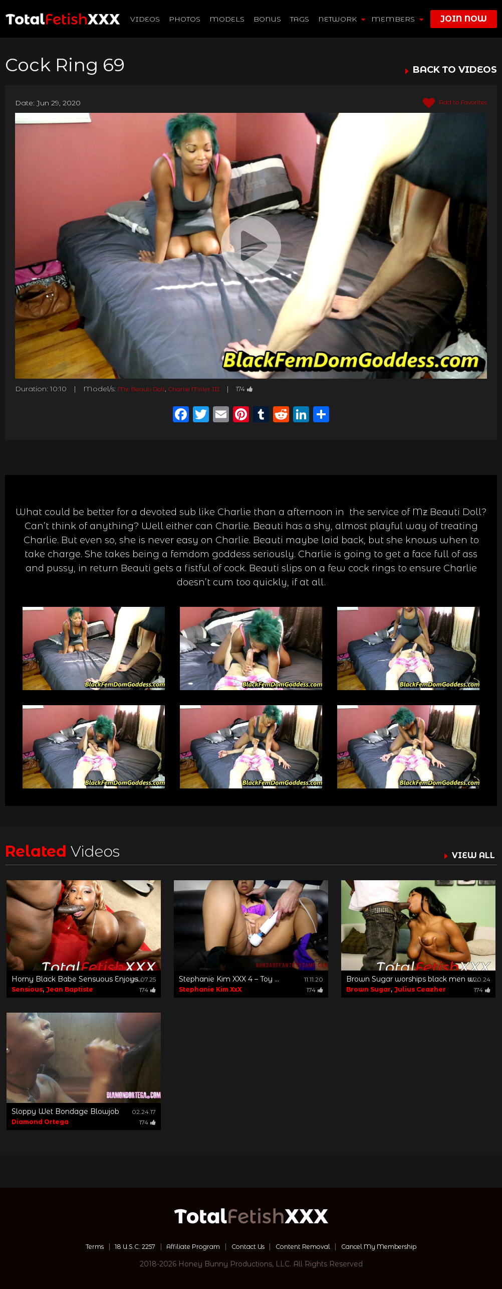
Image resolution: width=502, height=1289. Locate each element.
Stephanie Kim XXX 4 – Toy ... (229, 979)
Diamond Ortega (40, 1121)
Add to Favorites (449, 103)
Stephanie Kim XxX (210, 989)
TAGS (300, 19)
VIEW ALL (471, 855)
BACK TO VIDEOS (455, 70)
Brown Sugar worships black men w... (412, 979)
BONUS (268, 19)
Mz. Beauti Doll (146, 388)
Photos (185, 19)
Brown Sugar (368, 989)
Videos (145, 19)
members (397, 19)
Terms (72, 1246)
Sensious (27, 989)
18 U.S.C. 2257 (119, 1246)
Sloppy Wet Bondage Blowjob (65, 1111)
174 (267, 388)
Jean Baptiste (69, 989)
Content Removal (309, 1246)
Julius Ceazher (420, 989)
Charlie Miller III (209, 388)
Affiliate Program (184, 1246)
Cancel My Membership (396, 1246)
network (342, 19)
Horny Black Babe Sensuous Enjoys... (77, 979)
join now (463, 19)
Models (227, 19)
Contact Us (246, 1246)
